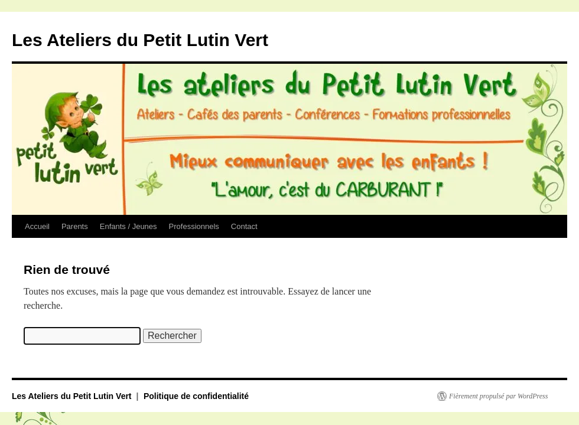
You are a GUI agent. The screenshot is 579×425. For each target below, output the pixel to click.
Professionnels (194, 226)
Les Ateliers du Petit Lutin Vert (140, 40)
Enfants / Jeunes (128, 226)
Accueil (37, 226)
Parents (74, 226)
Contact (244, 226)
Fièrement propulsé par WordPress (498, 396)
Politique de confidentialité (196, 396)
